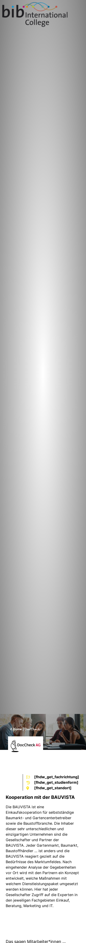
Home (17, 729)
